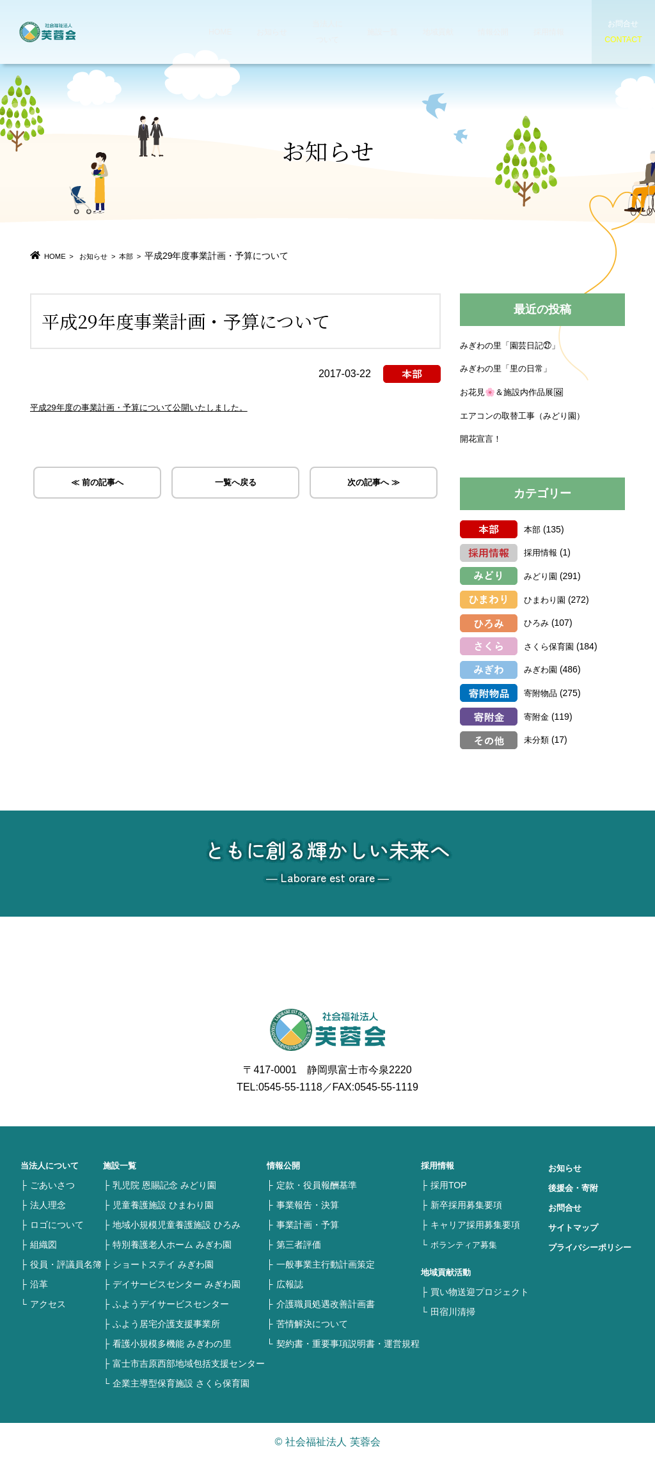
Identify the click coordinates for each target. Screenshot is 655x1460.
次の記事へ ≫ (374, 484)
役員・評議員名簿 (66, 1264)
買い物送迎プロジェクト (479, 1291)
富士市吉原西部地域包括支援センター (189, 1363)
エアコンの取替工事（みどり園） (527, 415)
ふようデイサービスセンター (171, 1303)
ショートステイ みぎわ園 (163, 1264)
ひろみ (537, 622)
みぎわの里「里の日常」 (509, 367)
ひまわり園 (546, 599)
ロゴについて (57, 1224)
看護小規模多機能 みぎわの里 (172, 1343)
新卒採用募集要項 (466, 1204)
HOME (216, 31)
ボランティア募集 (466, 1244)
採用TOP (448, 1184)
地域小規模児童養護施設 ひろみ (177, 1224)
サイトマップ (575, 1227)
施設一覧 (372, 31)
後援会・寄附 (575, 1187)
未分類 (537, 739)
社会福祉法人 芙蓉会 (76, 32)
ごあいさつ (52, 1184)
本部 (146, 256)
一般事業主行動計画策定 (325, 1264)
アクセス (48, 1303)
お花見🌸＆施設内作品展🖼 (516, 391)
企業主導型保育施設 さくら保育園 (181, 1383)
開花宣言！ (482, 438)
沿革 (39, 1283)
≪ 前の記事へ (97, 484)
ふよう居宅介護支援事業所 (166, 1323)
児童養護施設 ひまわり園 (163, 1204)
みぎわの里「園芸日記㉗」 (513, 344)
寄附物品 (542, 692)
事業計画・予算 (307, 1224)
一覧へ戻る (235, 484)
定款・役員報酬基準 (316, 1184)
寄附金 (537, 716)
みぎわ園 (542, 669)
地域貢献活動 (448, 1271)
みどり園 (542, 575)
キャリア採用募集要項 (475, 1224)
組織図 (43, 1244)
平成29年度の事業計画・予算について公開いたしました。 (163, 406)
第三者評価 (298, 1244)
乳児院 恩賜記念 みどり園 (164, 1184)
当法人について (318, 32)
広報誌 (289, 1283)
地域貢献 (426, 31)
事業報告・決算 (307, 1204)
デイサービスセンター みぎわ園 (177, 1283)
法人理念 (48, 1204)
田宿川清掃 (452, 1311)
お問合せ (566, 1207)
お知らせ (264, 31)
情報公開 (479, 31)
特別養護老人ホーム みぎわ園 (172, 1244)
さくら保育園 (551, 646)
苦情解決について (312, 1323)
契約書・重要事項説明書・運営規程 (348, 1343)
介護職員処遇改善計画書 (325, 1303)
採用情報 (533, 31)
